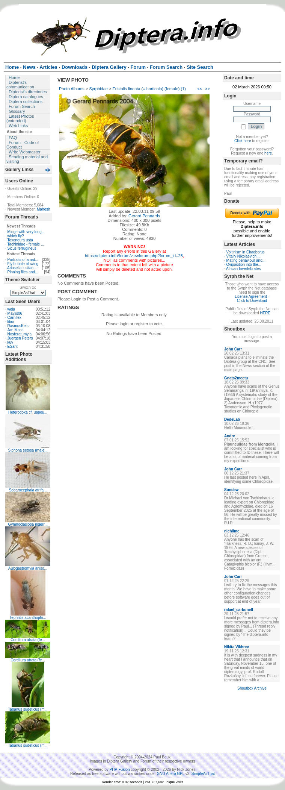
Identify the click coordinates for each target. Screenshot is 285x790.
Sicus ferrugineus (22, 248)
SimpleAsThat (203, 774)
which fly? (16, 236)
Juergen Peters (20, 338)
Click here (242, 141)
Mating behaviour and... (246, 260)
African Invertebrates (243, 269)
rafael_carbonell (238, 610)
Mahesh (43, 209)
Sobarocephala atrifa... (28, 490)
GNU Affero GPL (170, 774)
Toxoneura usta (20, 240)
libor (11, 322)
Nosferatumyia (20, 334)
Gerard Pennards (144, 216)
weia (11, 309)
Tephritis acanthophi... (27, 618)
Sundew (231, 490)
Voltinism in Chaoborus (245, 252)
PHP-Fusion (120, 769)
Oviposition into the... (243, 264)
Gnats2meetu (236, 378)
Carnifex (14, 317)
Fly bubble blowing (23, 264)
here (268, 153)
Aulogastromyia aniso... (27, 568)
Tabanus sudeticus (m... (28, 709)
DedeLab (232, 419)
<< (199, 88)
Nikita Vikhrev (236, 647)
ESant (13, 346)
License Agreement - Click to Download (252, 298)
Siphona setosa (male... (27, 450)
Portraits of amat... (23, 260)
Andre (229, 436)
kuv (11, 342)
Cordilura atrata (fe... (28, 640)
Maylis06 (15, 313)
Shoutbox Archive (252, 688)
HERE (265, 313)
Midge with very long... (26, 232)
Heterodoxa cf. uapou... (27, 412)
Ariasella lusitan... (21, 268)
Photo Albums (71, 88)
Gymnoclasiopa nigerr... (27, 524)
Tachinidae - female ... (25, 244)
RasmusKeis (18, 326)
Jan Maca (16, 330)
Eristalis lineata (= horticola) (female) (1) (149, 88)
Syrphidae (98, 88)
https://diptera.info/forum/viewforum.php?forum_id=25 (134, 255)
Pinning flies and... (23, 272)
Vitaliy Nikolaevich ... (243, 256)
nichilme (232, 531)
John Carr (233, 349)
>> (207, 88)
